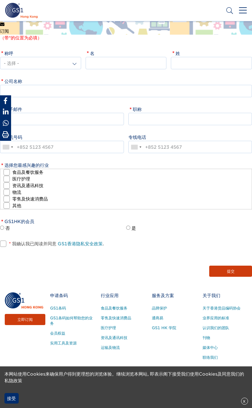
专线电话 (137, 137)
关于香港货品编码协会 (222, 308)
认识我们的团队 (216, 327)
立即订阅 (25, 319)
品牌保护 (159, 308)
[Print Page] (5, 135)
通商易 (157, 318)
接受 (11, 398)
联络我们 (210, 357)
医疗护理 (21, 178)
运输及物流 (110, 347)
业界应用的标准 (216, 318)
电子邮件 (13, 109)
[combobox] (7, 147)
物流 (16, 192)
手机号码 (13, 137)
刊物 (206, 337)
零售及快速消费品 (30, 198)
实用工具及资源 (63, 343)
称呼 (8, 53)
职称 (137, 109)
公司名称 (13, 81)
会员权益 (57, 333)
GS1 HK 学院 (164, 327)
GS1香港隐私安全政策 (79, 243)
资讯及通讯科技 (27, 185)
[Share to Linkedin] (5, 112)
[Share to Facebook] (5, 100)
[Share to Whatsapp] (5, 123)
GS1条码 (58, 308)
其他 (16, 205)
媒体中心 (210, 347)
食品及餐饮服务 (27, 172)
